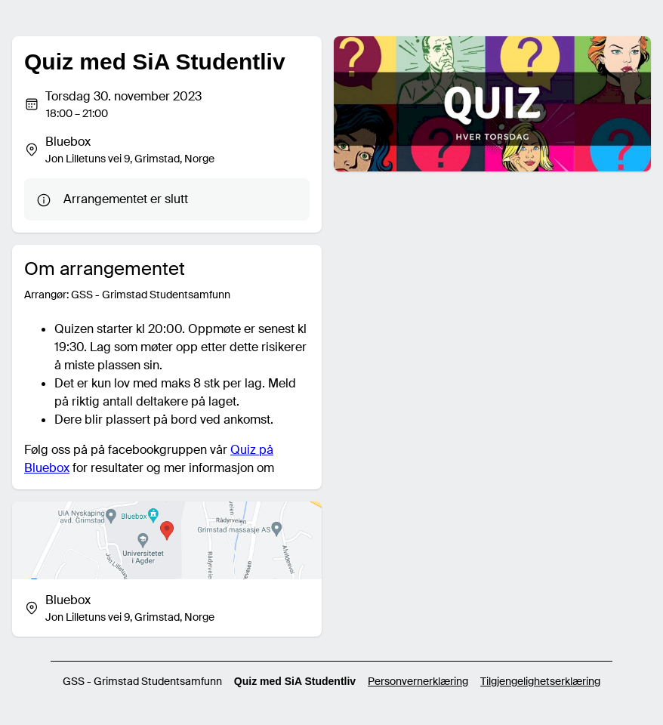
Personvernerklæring (418, 681)
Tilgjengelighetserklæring (540, 681)
